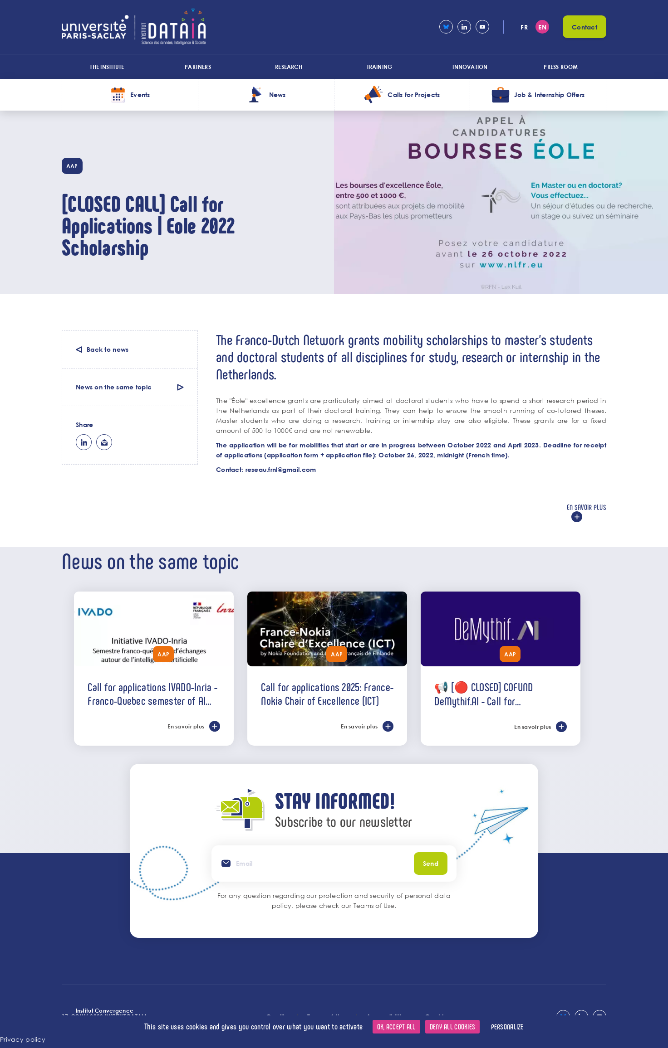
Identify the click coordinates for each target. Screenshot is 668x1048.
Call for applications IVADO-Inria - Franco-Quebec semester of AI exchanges (152, 693)
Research (288, 66)
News (277, 94)
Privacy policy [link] (22, 1039)
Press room (561, 66)
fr (524, 27)
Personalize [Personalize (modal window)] (507, 1026)
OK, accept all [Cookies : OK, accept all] (396, 1026)
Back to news (107, 349)
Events (140, 94)
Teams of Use (374, 905)
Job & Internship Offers (549, 94)
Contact (584, 27)
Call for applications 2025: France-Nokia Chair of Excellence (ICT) (327, 693)
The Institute (107, 66)
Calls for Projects (414, 94)
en (542, 27)
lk (84, 442)
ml (104, 442)
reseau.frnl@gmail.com (281, 469)
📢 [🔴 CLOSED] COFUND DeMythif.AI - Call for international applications (484, 694)
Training (380, 66)
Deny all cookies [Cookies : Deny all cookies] (452, 1026)
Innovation (469, 66)
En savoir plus (586, 507)
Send (430, 863)
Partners (198, 66)
